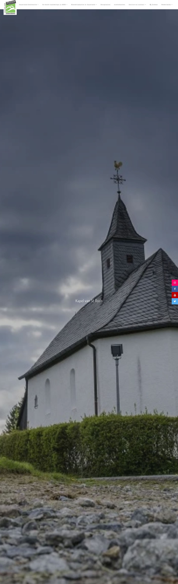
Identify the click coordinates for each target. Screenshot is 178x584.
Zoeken (154, 4)
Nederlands (167, 4)
